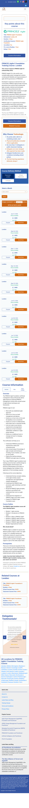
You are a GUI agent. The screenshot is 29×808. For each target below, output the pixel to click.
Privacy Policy (5, 709)
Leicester (21, 671)
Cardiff (20, 667)
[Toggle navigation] (25, 9)
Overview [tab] (6, 389)
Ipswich (12, 671)
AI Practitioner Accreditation (11, 747)
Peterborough (21, 676)
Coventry (10, 669)
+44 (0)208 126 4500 (10, 2)
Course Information (14, 55)
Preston (16, 678)
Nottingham (10, 676)
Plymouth (3, 678)
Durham (20, 669)
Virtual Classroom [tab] (21, 175)
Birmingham (15, 666)
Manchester (15, 673)
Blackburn (21, 666)
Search (4, 196)
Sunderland (4, 682)
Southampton (22, 680)
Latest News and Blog (7, 700)
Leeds (16, 671)
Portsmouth (10, 678)
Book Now (21, 222)
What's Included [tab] (22, 389)
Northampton (19, 675)
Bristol (9, 667)
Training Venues (6, 703)
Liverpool (3, 673)
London (9, 673)
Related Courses (14, 126)
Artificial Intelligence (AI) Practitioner (11, 736)
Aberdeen (3, 666)
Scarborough (4, 680)
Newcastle (12, 675)
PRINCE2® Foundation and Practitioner (12, 733)
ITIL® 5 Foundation (7, 739)
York (20, 682)
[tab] (8, 176)
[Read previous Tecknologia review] (24, 637)
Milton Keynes (5, 675)
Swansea (10, 682)
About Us (4, 694)
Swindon (16, 682)
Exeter (25, 669)
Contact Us (5, 697)
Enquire (8, 222)
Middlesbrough (23, 673)
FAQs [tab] (14, 389)
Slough (16, 680)
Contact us (16, 566)
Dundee (15, 669)
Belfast (9, 666)
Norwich (3, 676)
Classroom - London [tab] (8, 176)
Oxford (15, 676)
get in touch (19, 202)
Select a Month (7, 188)
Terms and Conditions (7, 706)
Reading (21, 678)
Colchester (4, 669)
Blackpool (3, 667)
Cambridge (14, 667)
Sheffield (11, 680)
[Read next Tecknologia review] (4, 637)
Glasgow (3, 671)
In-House (8, 180)
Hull (8, 671)
